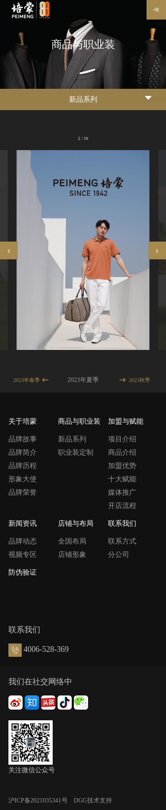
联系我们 (122, 523)
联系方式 (122, 541)
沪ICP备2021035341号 (38, 800)
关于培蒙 (22, 421)
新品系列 (72, 439)
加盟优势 (122, 465)
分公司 (118, 554)
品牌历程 (22, 465)
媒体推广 (122, 492)
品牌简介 (22, 452)
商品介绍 (122, 452)
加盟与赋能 (125, 421)
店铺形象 (72, 554)
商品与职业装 (79, 421)
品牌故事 (22, 439)
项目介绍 (122, 439)
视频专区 (22, 554)
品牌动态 (22, 541)
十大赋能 (122, 479)
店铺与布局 (75, 523)
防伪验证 (22, 572)
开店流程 (122, 505)
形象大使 (22, 479)
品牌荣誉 (22, 492)
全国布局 (72, 541)
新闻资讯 (22, 523)
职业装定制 (75, 452)
